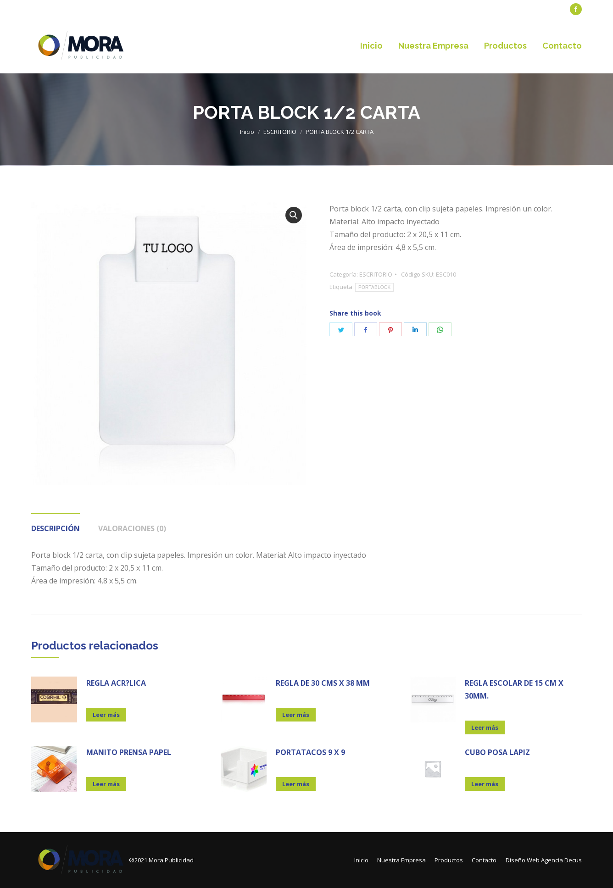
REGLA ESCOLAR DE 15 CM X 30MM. (514, 689)
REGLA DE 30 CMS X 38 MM (323, 683)
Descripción (55, 528)
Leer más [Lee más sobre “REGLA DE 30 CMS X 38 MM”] (295, 714)
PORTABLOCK (374, 287)
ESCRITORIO (375, 274)
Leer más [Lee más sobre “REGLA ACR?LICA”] (106, 714)
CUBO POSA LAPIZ (497, 752)
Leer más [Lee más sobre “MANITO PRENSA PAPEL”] (106, 784)
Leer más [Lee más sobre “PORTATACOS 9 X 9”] (295, 784)
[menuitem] (52, 9)
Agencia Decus (561, 860)
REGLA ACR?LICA (116, 683)
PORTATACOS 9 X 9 (310, 752)
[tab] (55, 524)
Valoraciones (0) (132, 528)
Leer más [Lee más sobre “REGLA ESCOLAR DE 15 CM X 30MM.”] (484, 727)
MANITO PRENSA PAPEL (128, 752)
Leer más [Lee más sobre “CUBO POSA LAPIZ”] (484, 784)
